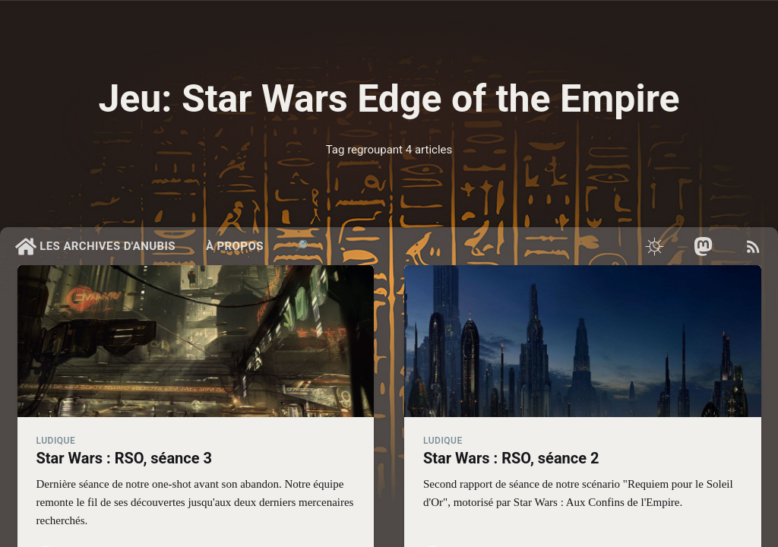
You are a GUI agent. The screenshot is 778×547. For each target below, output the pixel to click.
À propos (235, 246)
